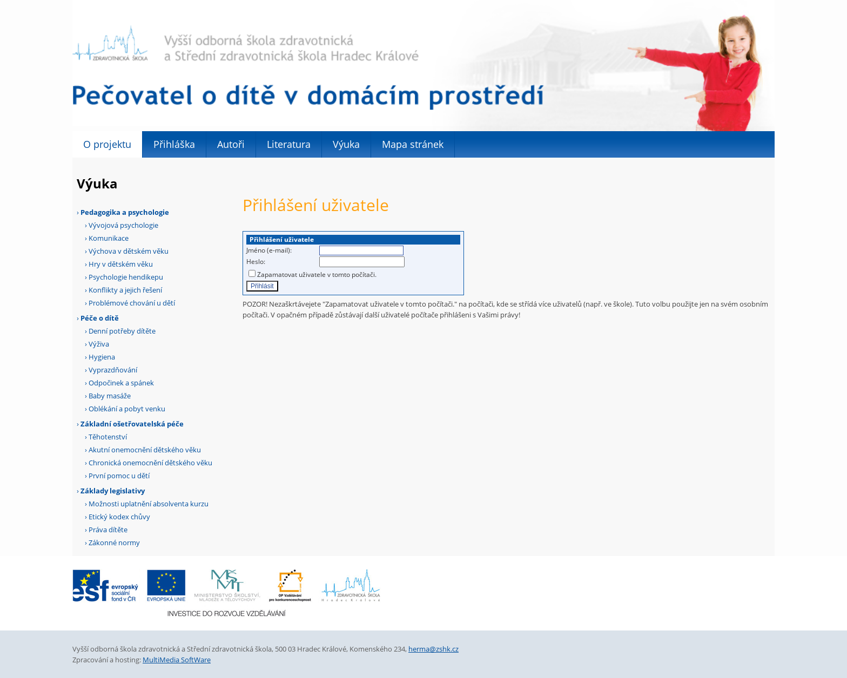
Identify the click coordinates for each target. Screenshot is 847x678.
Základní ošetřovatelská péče (132, 424)
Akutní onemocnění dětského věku (145, 450)
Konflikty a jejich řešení (125, 290)
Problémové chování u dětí (132, 303)
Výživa (99, 344)
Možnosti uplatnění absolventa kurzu (149, 504)
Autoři (231, 144)
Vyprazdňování (113, 370)
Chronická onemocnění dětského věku (150, 462)
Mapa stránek (412, 144)
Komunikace (109, 238)
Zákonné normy (114, 542)
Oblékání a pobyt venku (127, 408)
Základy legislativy (112, 491)
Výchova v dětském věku (129, 251)
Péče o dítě (99, 318)
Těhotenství (108, 437)
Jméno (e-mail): (269, 250)
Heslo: (255, 261)
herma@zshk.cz (433, 649)
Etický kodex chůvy (119, 516)
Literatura (289, 144)
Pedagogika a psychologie (124, 212)
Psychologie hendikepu (126, 277)
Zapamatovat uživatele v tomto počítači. (317, 274)
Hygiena (102, 357)
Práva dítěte (108, 529)
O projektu (107, 144)
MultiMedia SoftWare (177, 660)
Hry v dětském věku (121, 264)
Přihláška (174, 144)
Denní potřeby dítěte (122, 331)
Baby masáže (110, 396)
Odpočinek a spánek (121, 383)
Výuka (346, 144)
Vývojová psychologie (123, 225)
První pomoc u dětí (119, 475)
